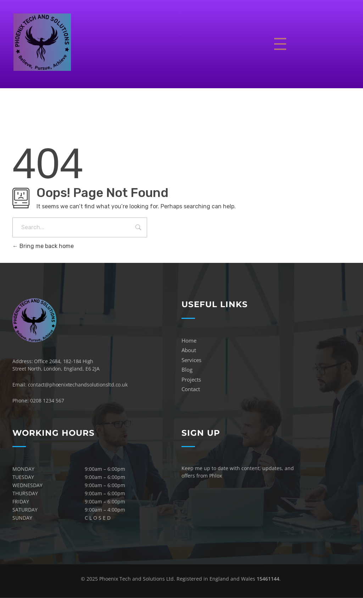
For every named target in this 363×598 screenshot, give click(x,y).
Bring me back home (43, 246)
